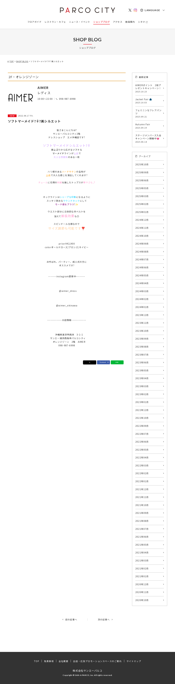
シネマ (141, 21)
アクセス (117, 21)
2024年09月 (142, 243)
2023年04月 (142, 378)
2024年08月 (142, 251)
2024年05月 (142, 275)
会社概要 (63, 661)
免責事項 (49, 661)
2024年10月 (142, 235)
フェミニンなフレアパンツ (148, 113)
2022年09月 (142, 425)
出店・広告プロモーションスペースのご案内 (97, 661)
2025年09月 (142, 172)
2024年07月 (142, 259)
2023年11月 (142, 322)
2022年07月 (142, 433)
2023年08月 (142, 346)
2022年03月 (142, 465)
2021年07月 (142, 528)
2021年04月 (142, 552)
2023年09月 (142, 338)
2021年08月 (142, 520)
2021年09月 (142, 512)
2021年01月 (142, 576)
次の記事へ (104, 619)
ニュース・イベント (79, 21)
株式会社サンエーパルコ (87, 670)
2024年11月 (142, 227)
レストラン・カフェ (55, 21)
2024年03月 (142, 291)
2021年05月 (142, 544)
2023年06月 (142, 362)
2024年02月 (142, 299)
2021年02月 (142, 568)
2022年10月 (142, 417)
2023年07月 (142, 354)
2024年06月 (142, 267)
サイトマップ (134, 661)
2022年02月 (142, 473)
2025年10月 (142, 164)
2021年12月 (142, 489)
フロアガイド (34, 21)
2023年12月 (142, 315)
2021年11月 (142, 497)
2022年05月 (142, 449)
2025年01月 (142, 212)
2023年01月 (142, 402)
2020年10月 (142, 600)
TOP (36, 661)
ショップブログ (101, 21)
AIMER (43, 87)
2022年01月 (142, 481)
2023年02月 (142, 394)
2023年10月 (142, 330)
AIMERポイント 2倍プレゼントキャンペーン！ (148, 88)
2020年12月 (142, 584)
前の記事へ (71, 619)
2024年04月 (142, 283)
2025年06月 (142, 180)
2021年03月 (142, 560)
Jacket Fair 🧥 (148, 101)
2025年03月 (142, 196)
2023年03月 (142, 386)
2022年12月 (142, 410)
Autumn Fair (148, 126)
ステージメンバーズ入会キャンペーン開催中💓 (148, 138)
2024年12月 (142, 219)
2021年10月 (142, 505)
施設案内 (130, 21)
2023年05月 (142, 370)
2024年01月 (142, 307)
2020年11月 (142, 592)
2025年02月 (142, 204)
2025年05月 (142, 188)
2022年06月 (142, 441)
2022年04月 (142, 457)
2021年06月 (142, 536)
